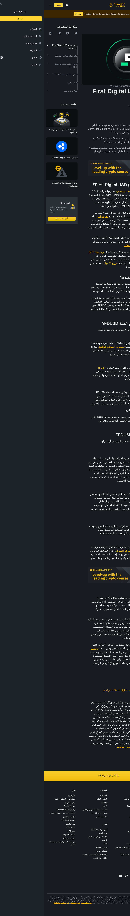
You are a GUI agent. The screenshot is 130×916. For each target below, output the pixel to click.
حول (125, 795)
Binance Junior (89, 806)
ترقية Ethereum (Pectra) (22, 810)
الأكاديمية (92, 810)
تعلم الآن (34, 14)
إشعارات (123, 838)
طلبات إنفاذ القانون (56, 858)
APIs (61, 844)
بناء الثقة (124, 824)
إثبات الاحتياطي (57, 817)
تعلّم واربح (28, 795)
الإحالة (61, 806)
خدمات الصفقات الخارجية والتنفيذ (51, 810)
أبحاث (93, 827)
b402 (93, 862)
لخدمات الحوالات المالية (68, 346)
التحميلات (60, 795)
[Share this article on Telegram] (15, 33)
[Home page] (73, 5)
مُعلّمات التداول (57, 851)
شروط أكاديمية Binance (17, 903)
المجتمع (124, 831)
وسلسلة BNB (52, 252)
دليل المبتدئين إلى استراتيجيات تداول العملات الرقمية (88, 690)
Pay (93, 802)
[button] (6, 5)
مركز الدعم (59, 833)
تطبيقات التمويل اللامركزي (107, 420)
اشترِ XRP (28, 831)
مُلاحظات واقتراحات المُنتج (53, 837)
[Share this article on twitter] (32, 33)
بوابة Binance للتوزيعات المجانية (51, 854)
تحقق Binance (58, 847)
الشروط (124, 817)
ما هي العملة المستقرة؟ (104, 684)
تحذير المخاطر (80, 746)
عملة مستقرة (80, 191)
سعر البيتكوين (26, 802)
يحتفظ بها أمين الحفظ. (93, 245)
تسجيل (14, 5)
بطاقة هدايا (91, 813)
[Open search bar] (22, 5)
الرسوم (60, 840)
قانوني (124, 813)
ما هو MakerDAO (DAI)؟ (103, 695)
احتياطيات (59, 216)
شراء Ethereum (26, 838)
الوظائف (124, 799)
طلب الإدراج (90, 851)
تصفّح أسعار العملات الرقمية (21, 799)
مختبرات (92, 858)
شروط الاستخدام (99, 746)
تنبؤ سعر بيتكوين (26, 817)
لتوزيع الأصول (67, 263)
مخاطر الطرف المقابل (84, 550)
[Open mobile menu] (6, 5)
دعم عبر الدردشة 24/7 (55, 829)
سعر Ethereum (26, 806)
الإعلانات (124, 802)
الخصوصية (123, 820)
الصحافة (124, 810)
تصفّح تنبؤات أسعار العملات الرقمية (19, 813)
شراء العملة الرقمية (87, 799)
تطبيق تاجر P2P (89, 844)
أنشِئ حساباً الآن (18, 219)
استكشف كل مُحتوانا (65, 775)
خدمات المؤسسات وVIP (86, 854)
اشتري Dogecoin (25, 835)
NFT (93, 820)
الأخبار (124, 806)
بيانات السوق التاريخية (55, 813)
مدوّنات (124, 827)
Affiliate (60, 802)
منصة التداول (90, 795)
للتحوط (109, 396)
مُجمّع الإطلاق (90, 817)
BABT (93, 824)
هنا (112, 728)
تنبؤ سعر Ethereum (24, 820)
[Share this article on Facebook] (23, 33)
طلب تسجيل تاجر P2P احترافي (83, 847)
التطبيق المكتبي (57, 799)
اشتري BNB (27, 827)
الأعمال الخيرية (89, 831)
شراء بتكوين (27, 824)
